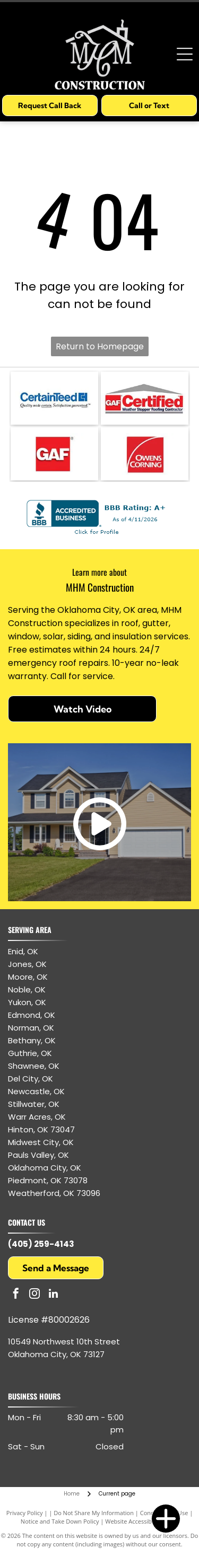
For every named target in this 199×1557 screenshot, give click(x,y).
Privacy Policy (24, 1513)
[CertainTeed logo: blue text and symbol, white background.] (54, 398)
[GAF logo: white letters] (54, 453)
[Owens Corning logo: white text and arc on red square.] (144, 453)
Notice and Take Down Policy (60, 1521)
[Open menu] (185, 54)
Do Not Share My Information (94, 1513)
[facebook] (16, 1295)
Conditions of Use (164, 1513)
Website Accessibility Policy (141, 1521)
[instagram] (34, 1295)
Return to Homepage (100, 346)
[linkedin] (53, 1295)
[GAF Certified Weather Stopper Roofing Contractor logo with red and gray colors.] (144, 398)
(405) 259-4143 (41, 1244)
